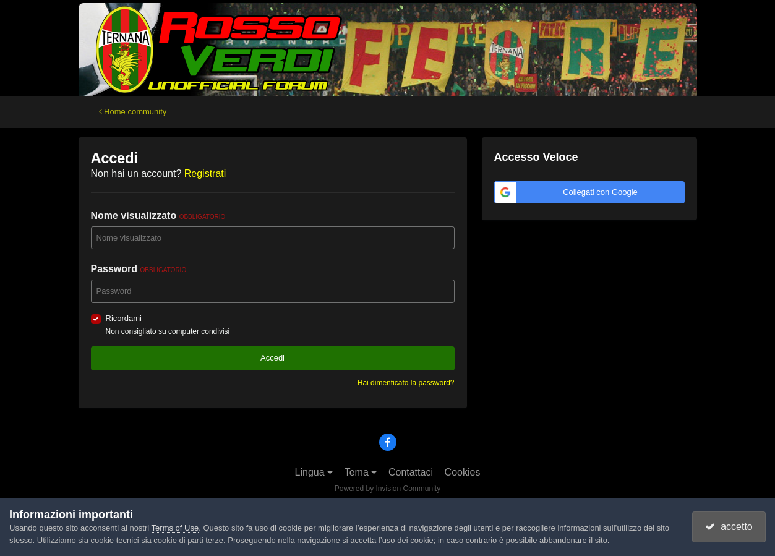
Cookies (463, 472)
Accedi (272, 357)
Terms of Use (175, 527)
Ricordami (124, 318)
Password (139, 268)
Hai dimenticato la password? (406, 383)
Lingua (314, 472)
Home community (133, 111)
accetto (728, 526)
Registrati (205, 173)
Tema (361, 472)
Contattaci (410, 472)
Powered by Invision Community (387, 488)
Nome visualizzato (158, 215)
